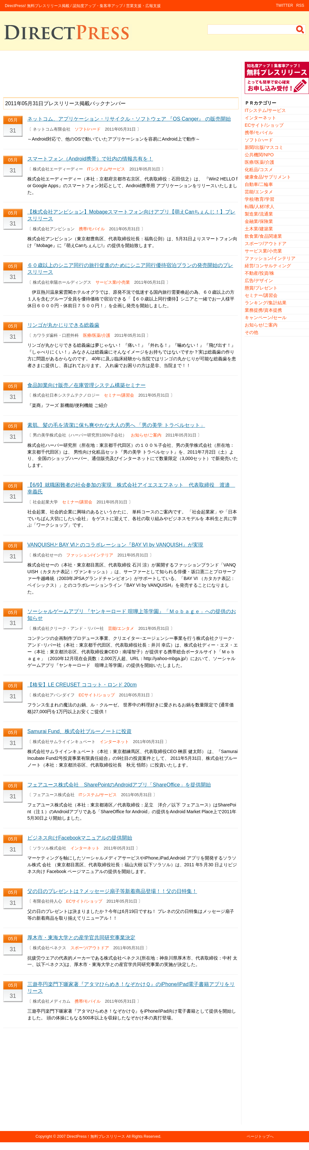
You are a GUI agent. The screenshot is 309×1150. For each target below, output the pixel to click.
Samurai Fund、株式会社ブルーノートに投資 (79, 731)
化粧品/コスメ (259, 169)
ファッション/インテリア (90, 555)
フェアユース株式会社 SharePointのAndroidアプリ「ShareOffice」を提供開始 (119, 784)
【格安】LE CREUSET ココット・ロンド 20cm (82, 684)
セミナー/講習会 (119, 395)
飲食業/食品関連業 (263, 236)
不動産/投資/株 (259, 273)
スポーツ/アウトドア (89, 947)
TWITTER (284, 5)
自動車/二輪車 (259, 184)
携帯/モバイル (92, 228)
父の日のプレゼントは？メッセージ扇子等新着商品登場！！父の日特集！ (112, 891)
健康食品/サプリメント (268, 176)
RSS (300, 5)
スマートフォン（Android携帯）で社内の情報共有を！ (90, 158)
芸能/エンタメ (121, 628)
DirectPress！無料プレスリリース (96, 1136)
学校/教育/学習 (259, 199)
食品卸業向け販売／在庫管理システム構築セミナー (86, 385)
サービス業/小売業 (112, 282)
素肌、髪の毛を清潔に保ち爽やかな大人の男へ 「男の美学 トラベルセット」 (116, 425)
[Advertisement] (120, 76)
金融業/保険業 (259, 221)
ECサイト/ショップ (97, 695)
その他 (251, 332)
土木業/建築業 (259, 228)
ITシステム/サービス (106, 169)
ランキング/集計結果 (265, 302)
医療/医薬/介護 (96, 335)
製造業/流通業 (259, 213)
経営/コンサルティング (268, 265)
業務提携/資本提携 (263, 310)
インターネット (114, 741)
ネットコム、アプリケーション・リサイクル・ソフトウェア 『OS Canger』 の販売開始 (129, 119)
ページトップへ (260, 1136)
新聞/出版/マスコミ (264, 147)
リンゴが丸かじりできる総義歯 (63, 325)
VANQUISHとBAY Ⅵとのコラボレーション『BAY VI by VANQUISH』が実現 (115, 544)
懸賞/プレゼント (261, 287)
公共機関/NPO (259, 154)
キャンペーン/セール (265, 317)
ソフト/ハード (88, 129)
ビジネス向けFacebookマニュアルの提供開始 (79, 838)
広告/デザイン (259, 280)
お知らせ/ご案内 (146, 435)
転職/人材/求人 (259, 206)
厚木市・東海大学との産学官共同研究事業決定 (81, 937)
